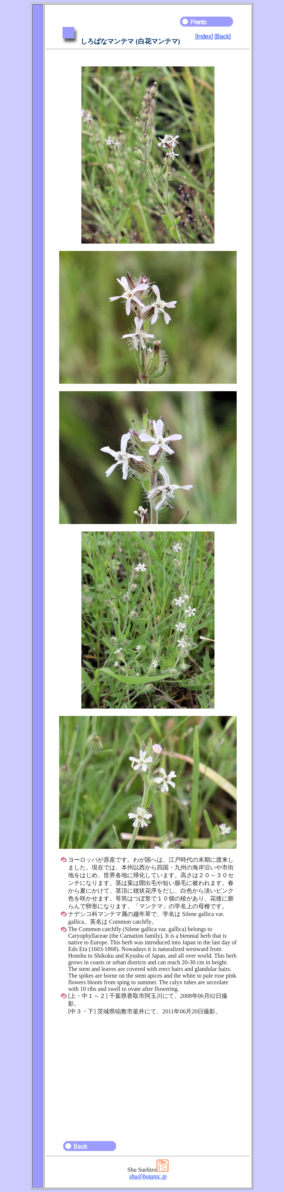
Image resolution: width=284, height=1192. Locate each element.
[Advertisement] (148, 1074)
